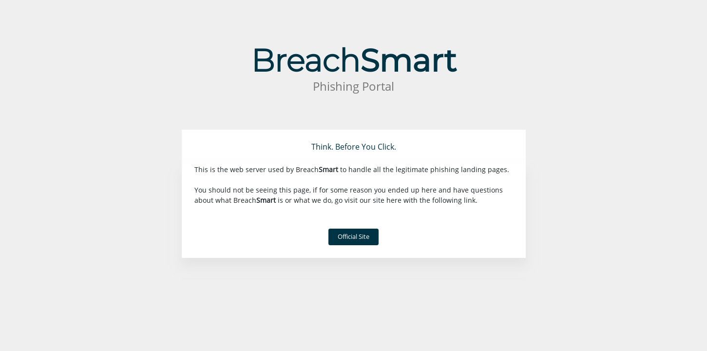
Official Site (353, 236)
